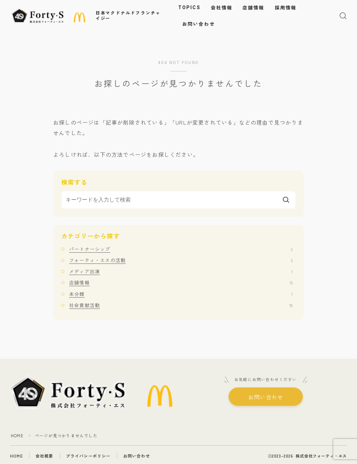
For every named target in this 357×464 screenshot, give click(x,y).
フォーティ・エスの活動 (181, 260)
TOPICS (189, 7)
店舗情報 (253, 7)
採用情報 (285, 7)
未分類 (181, 294)
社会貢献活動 (181, 305)
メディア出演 (181, 271)
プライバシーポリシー (88, 456)
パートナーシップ (181, 249)
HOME (17, 435)
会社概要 (45, 456)
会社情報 (221, 7)
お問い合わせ (198, 24)
